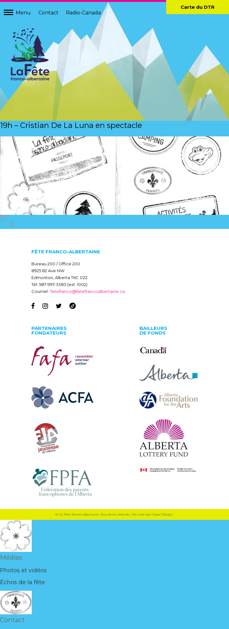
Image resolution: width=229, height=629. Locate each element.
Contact (48, 13)
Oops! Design (162, 514)
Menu (23, 13)
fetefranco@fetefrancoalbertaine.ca (88, 291)
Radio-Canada (83, 13)
